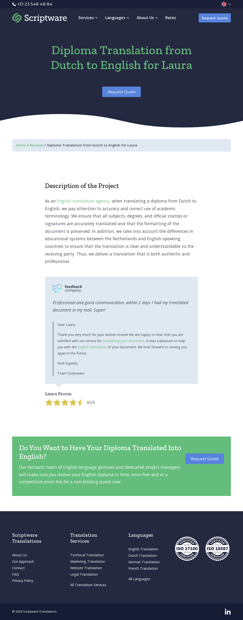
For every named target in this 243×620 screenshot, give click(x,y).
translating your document (124, 341)
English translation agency (83, 201)
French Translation (143, 568)
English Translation (143, 549)
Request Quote (215, 18)
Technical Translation (87, 555)
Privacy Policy (22, 580)
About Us (19, 555)
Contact (18, 568)
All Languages (139, 579)
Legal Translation (84, 574)
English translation (92, 347)
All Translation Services (88, 585)
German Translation (144, 562)
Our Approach (23, 561)
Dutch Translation (142, 555)
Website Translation (86, 568)
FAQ (15, 574)
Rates (170, 17)
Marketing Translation (87, 561)
